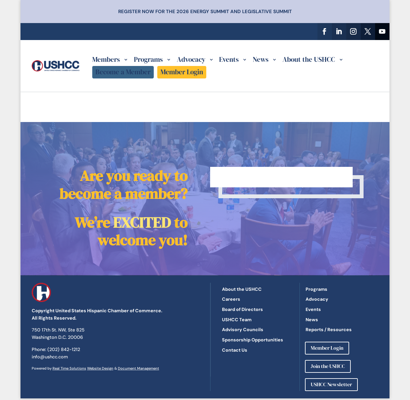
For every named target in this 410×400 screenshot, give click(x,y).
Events (229, 59)
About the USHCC (309, 59)
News (260, 59)
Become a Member (123, 72)
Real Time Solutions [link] (69, 368)
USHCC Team (236, 319)
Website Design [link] (100, 368)
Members (106, 59)
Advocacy (191, 59)
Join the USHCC (328, 366)
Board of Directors (242, 309)
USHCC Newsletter (331, 384)
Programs (148, 59)
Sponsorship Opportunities (252, 340)
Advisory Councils (242, 329)
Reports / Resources (329, 329)
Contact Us (234, 350)
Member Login (181, 72)
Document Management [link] (138, 368)
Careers (231, 299)
